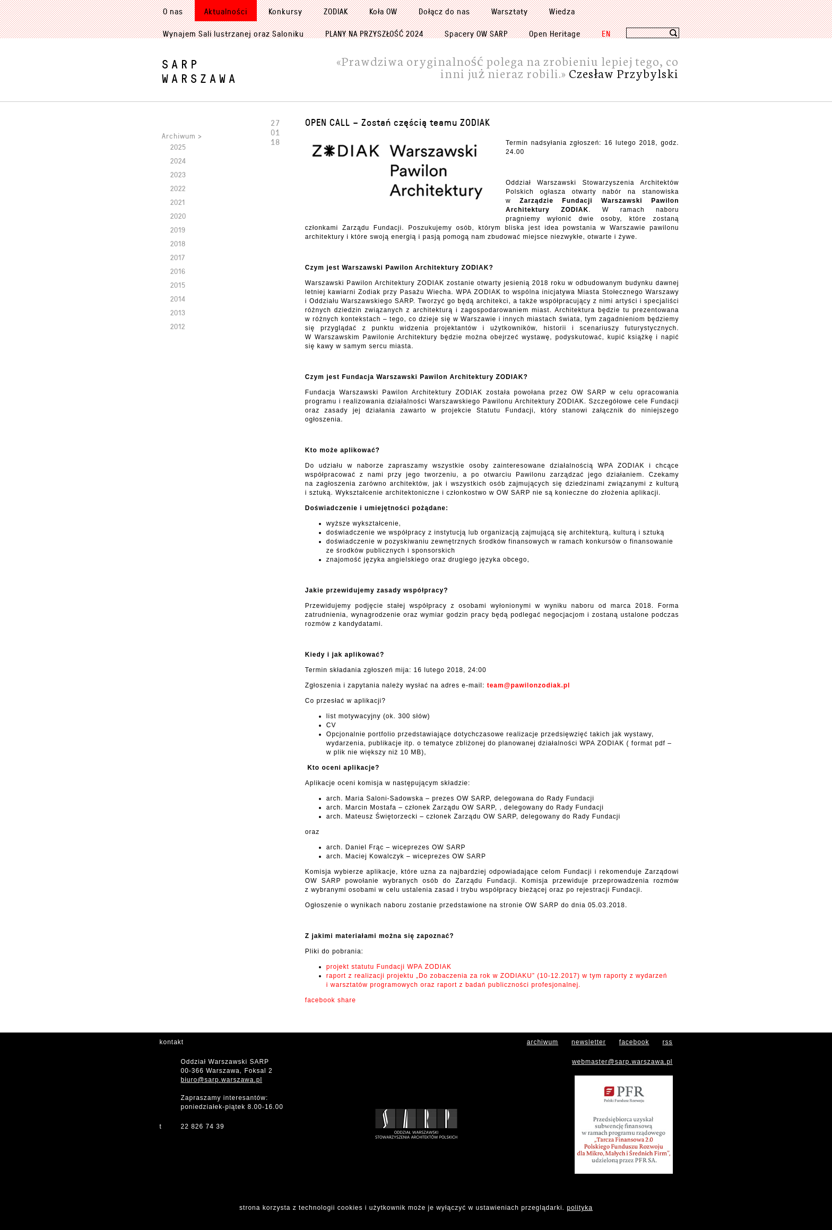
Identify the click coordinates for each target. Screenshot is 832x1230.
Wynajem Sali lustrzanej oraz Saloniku (233, 33)
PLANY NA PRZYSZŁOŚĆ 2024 (374, 33)
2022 (178, 188)
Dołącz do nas (444, 11)
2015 (178, 285)
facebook (634, 1042)
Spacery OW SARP (476, 33)
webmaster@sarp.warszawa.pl (622, 1061)
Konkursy (285, 11)
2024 (178, 161)
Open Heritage (554, 33)
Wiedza (562, 11)
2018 (178, 243)
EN (606, 33)
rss (668, 1042)
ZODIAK (336, 11)
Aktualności (225, 11)
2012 (177, 326)
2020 (178, 216)
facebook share (330, 1000)
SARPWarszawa (200, 71)
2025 (178, 147)
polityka (580, 1207)
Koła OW (383, 11)
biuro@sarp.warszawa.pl (222, 1079)
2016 (178, 271)
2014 (178, 299)
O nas (173, 11)
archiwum (542, 1042)
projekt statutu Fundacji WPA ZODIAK (389, 966)
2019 (178, 230)
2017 (177, 257)
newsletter (588, 1042)
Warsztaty (509, 11)
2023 (178, 174)
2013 (178, 312)
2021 (177, 202)
